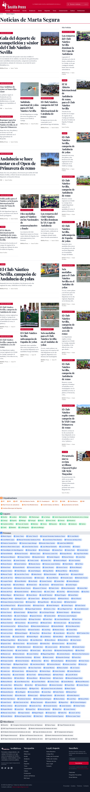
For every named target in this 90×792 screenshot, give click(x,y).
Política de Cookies (51, 759)
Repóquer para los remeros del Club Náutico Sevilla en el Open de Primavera (8, 123)
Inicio (1, 14)
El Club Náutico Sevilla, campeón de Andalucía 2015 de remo (8, 343)
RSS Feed (27, 778)
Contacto (49, 766)
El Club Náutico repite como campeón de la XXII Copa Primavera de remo (68, 418)
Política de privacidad (82, 768)
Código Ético (50, 754)
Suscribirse (78, 763)
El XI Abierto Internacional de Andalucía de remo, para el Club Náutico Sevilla (8, 235)
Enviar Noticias (73, 777)
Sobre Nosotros (50, 751)
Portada (7, 10)
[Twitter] (5, 768)
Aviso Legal (49, 763)
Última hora (16, 10)
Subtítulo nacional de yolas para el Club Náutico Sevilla (29, 106)
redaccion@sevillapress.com (20, 787)
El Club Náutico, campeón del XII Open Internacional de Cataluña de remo (49, 109)
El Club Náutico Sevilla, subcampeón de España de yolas (28, 337)
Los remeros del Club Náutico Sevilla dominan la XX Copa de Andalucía (49, 219)
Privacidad (66, 786)
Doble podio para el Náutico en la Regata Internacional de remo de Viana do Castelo (9, 203)
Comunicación (63, 10)
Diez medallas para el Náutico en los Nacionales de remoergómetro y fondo (29, 221)
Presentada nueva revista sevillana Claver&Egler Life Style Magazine (69, 464)
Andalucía (32, 10)
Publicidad (72, 772)
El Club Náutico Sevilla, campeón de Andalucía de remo (8, 309)
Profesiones (81, 10)
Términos (79, 786)
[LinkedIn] (11, 768)
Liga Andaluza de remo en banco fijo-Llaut (8, 89)
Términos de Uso (51, 761)
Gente (40, 10)
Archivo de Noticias (29, 776)
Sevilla (24, 10)
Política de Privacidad (52, 756)
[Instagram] (8, 768)
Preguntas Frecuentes (75, 775)
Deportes (47, 10)
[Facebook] (2, 768)
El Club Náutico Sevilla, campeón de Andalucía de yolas (68, 144)
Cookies (73, 786)
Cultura (72, 10)
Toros (54, 10)
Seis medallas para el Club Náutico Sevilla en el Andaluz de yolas (49, 338)
